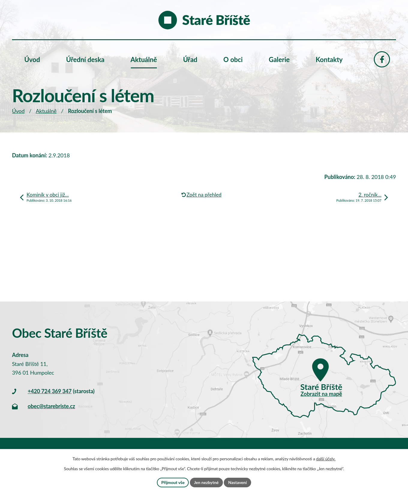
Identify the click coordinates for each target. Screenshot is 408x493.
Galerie (279, 59)
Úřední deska (85, 59)
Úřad (190, 59)
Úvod (18, 111)
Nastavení (237, 482)
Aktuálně (46, 111)
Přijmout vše (172, 482)
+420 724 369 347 (49, 391)
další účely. (325, 458)
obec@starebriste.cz (51, 406)
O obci (233, 59)
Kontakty (329, 59)
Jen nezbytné (206, 482)
